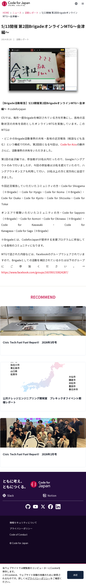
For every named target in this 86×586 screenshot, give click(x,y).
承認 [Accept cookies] (75, 574)
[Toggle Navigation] (82, 3)
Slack (8, 495)
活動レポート (31, 12)
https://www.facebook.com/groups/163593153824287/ (34, 272)
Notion (49, 495)
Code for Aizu (68, 144)
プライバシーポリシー (21, 528)
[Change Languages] (76, 3)
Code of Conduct (18, 534)
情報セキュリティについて (23, 522)
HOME (6, 12)
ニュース (16, 12)
